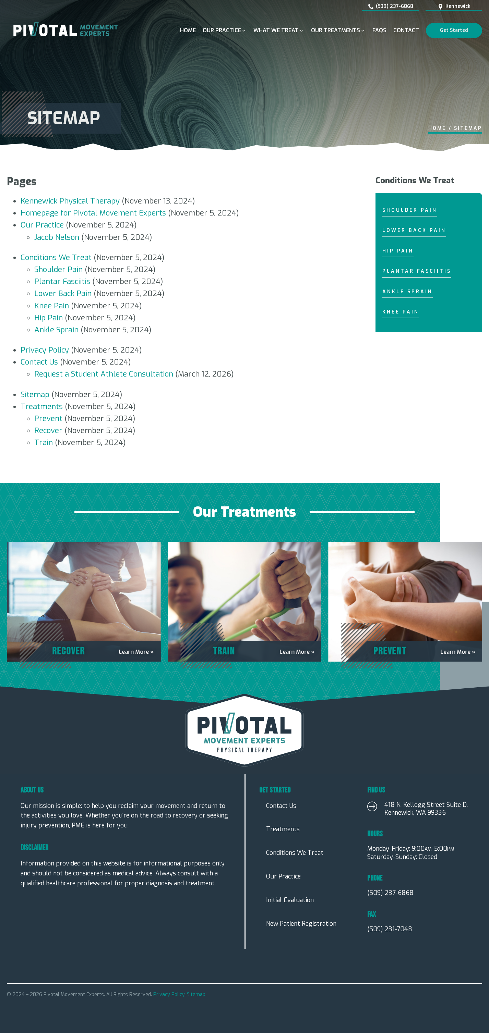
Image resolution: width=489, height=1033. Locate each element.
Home (437, 128)
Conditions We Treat (56, 257)
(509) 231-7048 (389, 929)
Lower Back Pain (63, 293)
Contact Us (39, 362)
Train (43, 442)
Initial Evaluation (290, 900)
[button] (224, 30)
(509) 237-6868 (390, 893)
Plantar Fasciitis (62, 281)
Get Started (454, 30)
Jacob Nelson (56, 237)
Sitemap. (196, 994)
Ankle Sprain (56, 330)
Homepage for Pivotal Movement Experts (93, 213)
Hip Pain (48, 318)
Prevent (48, 418)
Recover (48, 430)
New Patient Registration (301, 924)
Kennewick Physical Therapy (70, 201)
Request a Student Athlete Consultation (103, 374)
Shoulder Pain (58, 269)
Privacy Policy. (170, 994)
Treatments (42, 406)
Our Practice (42, 225)
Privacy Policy (45, 350)
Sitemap (35, 394)
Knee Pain (51, 306)
